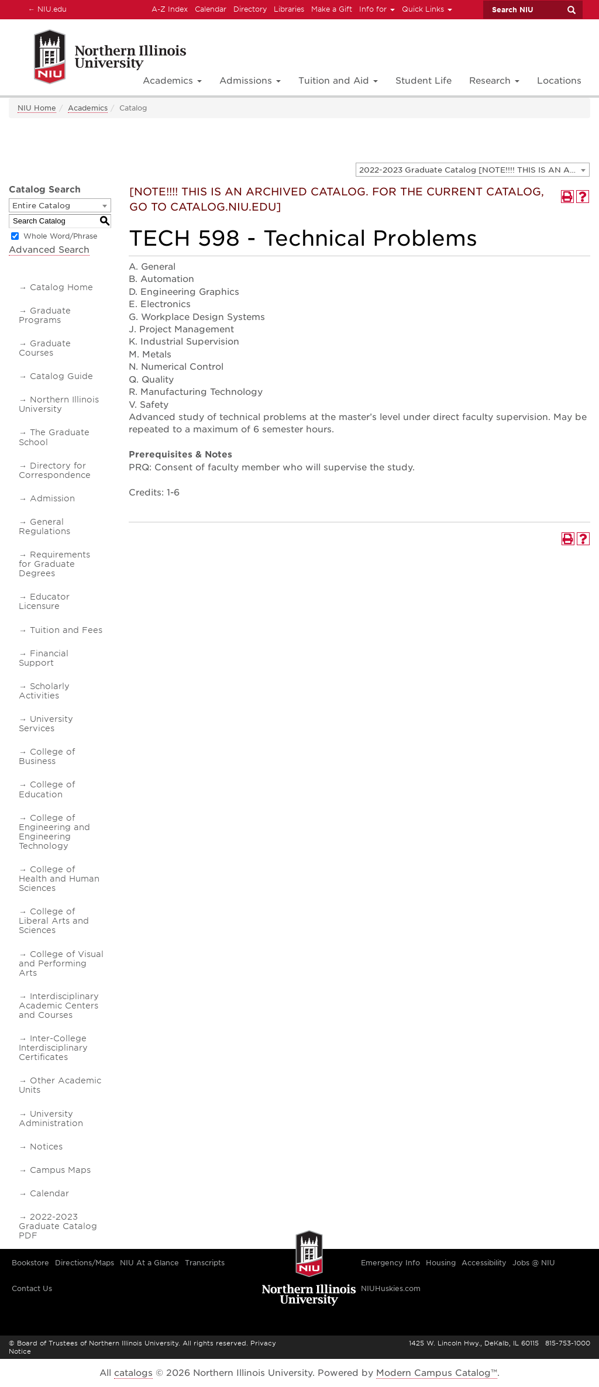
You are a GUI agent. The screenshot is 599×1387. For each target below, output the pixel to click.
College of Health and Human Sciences (59, 879)
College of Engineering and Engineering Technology (54, 832)
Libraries (289, 9)
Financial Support (43, 658)
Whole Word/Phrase (60, 236)
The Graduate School (54, 437)
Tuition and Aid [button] (338, 80)
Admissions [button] (250, 80)
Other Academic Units (60, 1085)
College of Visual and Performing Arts (61, 963)
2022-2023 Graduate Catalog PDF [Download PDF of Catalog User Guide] (58, 1226)
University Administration (51, 1118)
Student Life (423, 80)
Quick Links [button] (427, 9)
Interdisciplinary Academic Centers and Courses (59, 1006)
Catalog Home (61, 287)
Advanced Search (49, 250)
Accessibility (484, 1262)
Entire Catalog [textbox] (41, 205)
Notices (46, 1146)
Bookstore (30, 1262)
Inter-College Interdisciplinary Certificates (53, 1048)
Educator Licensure (44, 601)
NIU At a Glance (149, 1262)
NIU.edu (46, 8)
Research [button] (494, 80)
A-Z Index (170, 9)
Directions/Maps (84, 1262)
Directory (250, 9)
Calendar (210, 9)
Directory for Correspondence (55, 470)
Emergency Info (390, 1262)
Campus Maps (60, 1170)
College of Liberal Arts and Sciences (54, 921)
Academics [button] (172, 80)
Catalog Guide (61, 376)
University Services (46, 723)
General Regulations (44, 526)
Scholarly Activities (44, 691)
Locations (559, 80)
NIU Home (37, 108)
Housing (441, 1262)
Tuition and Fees (66, 630)
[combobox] (473, 170)
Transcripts (205, 1262)
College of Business (47, 756)
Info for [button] (377, 9)
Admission (52, 498)
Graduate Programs (45, 315)
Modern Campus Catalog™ (436, 1373)
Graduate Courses (45, 348)
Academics (88, 108)
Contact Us (32, 1288)
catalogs (133, 1373)
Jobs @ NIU (533, 1262)
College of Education (47, 789)
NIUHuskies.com (391, 1288)
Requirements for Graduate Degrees (54, 564)
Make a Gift (331, 9)
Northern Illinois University (59, 404)
